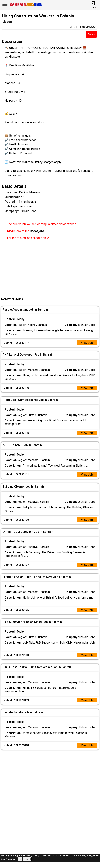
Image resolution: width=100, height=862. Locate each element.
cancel (27, 859)
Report (91, 34)
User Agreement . (9, 859)
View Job (87, 342)
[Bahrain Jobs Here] (25, 6)
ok (20, 859)
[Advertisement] (51, 268)
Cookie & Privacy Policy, (82, 855)
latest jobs (37, 231)
